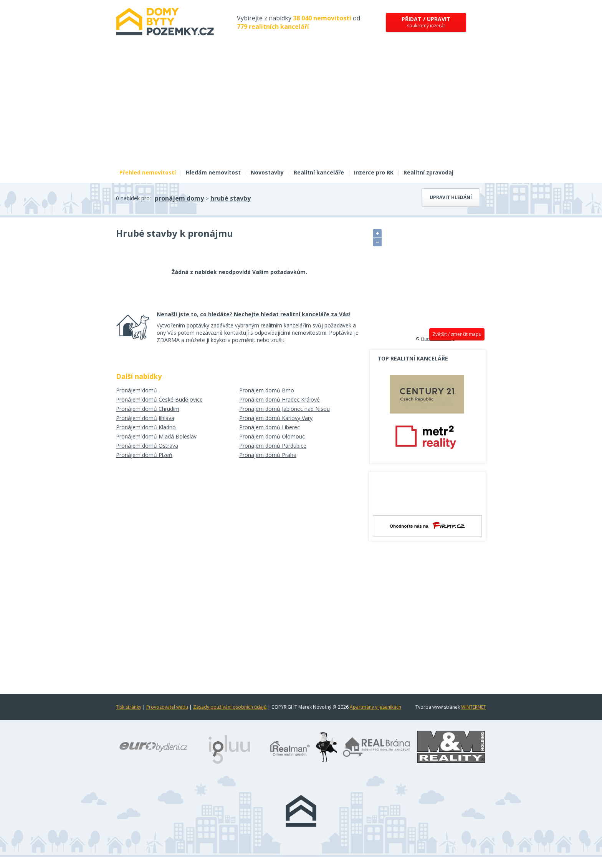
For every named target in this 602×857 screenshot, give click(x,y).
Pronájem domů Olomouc (272, 436)
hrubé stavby (230, 198)
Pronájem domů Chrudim (147, 408)
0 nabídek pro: (133, 198)
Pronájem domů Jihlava (145, 418)
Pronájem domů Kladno (146, 427)
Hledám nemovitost (213, 172)
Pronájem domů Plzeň (144, 454)
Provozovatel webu (167, 707)
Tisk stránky (128, 707)
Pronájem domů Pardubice (272, 445)
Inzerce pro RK (374, 172)
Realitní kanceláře (319, 172)
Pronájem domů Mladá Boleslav (156, 436)
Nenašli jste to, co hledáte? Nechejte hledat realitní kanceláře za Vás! (254, 314)
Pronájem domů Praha (267, 454)
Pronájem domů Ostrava (147, 445)
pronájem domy (179, 198)
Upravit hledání (451, 197)
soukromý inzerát (426, 22)
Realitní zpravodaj (428, 172)
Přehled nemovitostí (147, 172)
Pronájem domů (136, 390)
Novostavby (267, 172)
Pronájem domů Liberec (269, 427)
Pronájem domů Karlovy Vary (276, 418)
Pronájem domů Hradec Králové (279, 399)
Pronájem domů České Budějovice (159, 399)
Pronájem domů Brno (266, 390)
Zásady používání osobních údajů (229, 707)
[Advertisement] (301, 107)
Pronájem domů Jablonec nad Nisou (284, 408)
